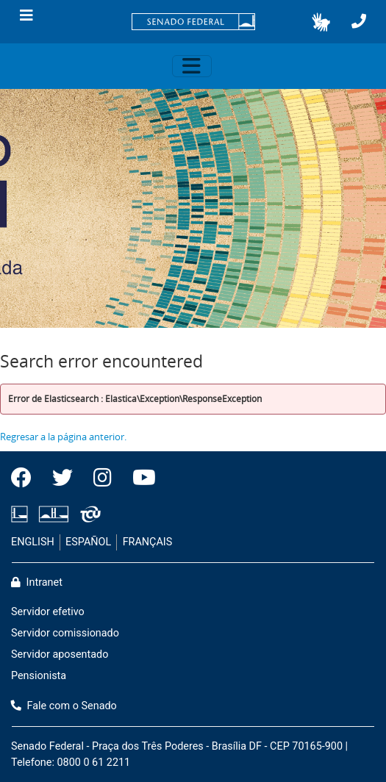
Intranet (36, 582)
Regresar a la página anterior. (63, 436)
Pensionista (38, 676)
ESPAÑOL (88, 542)
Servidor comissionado (65, 633)
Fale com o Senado (64, 706)
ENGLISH (32, 542)
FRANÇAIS (148, 542)
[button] (321, 22)
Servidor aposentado (59, 654)
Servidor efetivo (48, 612)
